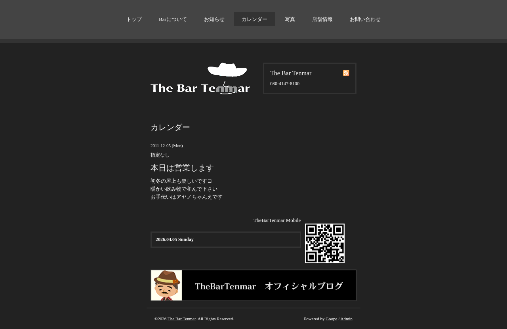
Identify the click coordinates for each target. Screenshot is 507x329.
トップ (134, 19)
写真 (290, 19)
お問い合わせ (365, 19)
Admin (346, 318)
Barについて (173, 19)
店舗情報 (322, 19)
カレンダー (254, 19)
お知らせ (214, 19)
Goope (331, 318)
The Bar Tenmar (182, 318)
